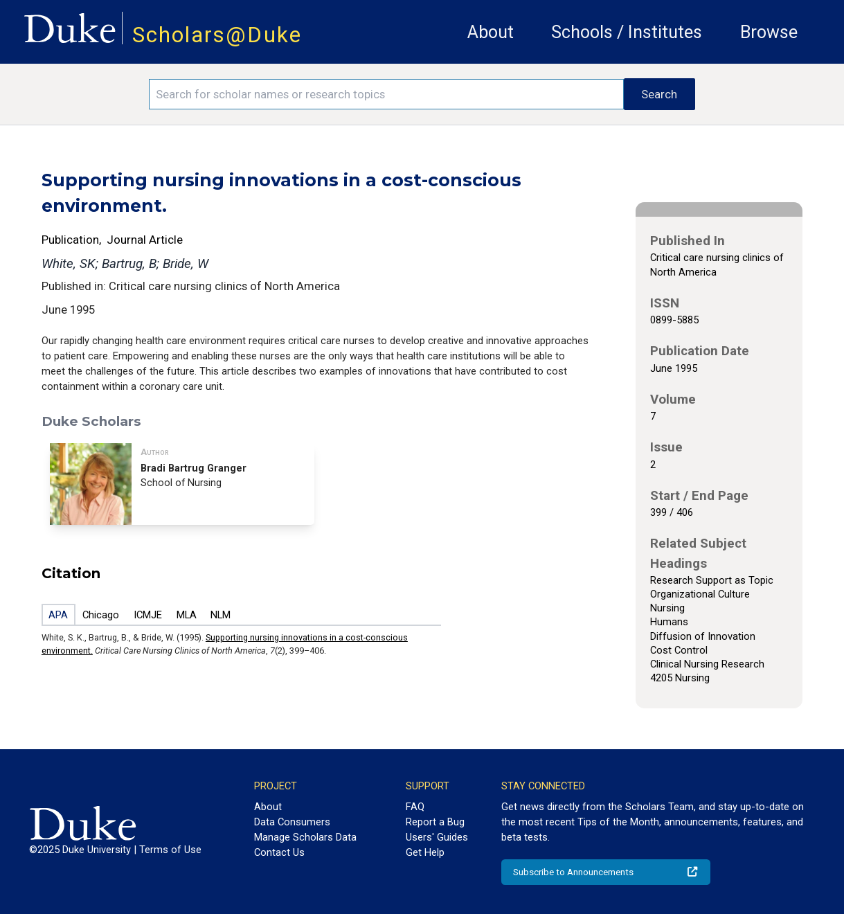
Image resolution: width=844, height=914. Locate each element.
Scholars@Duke (217, 35)
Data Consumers (292, 822)
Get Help (425, 852)
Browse (769, 32)
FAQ (415, 806)
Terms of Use (170, 849)
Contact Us (279, 852)
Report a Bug (435, 822)
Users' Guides (437, 837)
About (490, 32)
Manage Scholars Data (305, 837)
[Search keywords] (386, 94)
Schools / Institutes (626, 32)
